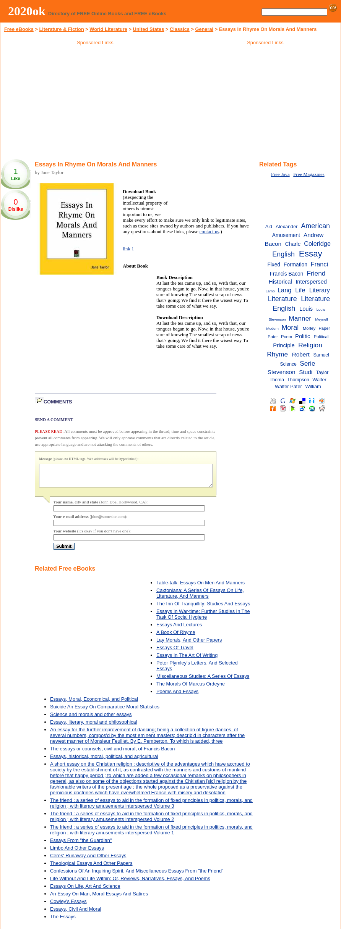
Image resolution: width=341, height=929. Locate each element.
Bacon (273, 243)
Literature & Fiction (61, 29)
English (283, 254)
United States (148, 29)
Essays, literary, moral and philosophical (93, 726)
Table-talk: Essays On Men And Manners (200, 587)
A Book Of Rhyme (175, 637)
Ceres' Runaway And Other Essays (88, 860)
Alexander (287, 226)
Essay (310, 253)
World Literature (108, 29)
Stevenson (282, 372)
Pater (273, 336)
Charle (292, 244)
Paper (324, 328)
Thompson (298, 379)
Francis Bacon (287, 274)
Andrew (313, 235)
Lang (284, 290)
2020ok (26, 11)
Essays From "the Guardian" (81, 845)
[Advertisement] (95, 102)
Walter (319, 379)
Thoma (277, 379)
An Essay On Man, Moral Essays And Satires (99, 898)
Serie (307, 363)
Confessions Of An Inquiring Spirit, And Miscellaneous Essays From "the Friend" (137, 875)
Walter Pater (288, 386)
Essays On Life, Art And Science (85, 891)
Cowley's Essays (68, 906)
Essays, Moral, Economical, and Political (94, 703)
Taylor (322, 372)
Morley (309, 328)
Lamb (270, 291)
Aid (269, 226)
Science (288, 364)
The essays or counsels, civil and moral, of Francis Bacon (112, 753)
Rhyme (277, 354)
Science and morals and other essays (91, 719)
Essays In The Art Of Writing (187, 660)
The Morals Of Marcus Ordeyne (190, 688)
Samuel (321, 355)
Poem (286, 336)
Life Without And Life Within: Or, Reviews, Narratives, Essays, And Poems (130, 883)
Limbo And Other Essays (77, 852)
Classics (180, 29)
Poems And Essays (177, 696)
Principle (284, 345)
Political (321, 336)
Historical (280, 282)
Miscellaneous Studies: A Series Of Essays (202, 681)
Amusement (286, 235)
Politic (302, 336)
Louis (306, 309)
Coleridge (317, 243)
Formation (295, 265)
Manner (300, 318)
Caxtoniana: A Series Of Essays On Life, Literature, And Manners (200, 597)
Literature (282, 299)
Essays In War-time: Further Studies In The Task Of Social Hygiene (203, 618)
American (315, 226)
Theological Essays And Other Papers (91, 868)
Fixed (273, 265)
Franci (319, 264)
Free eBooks (19, 29)
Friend (316, 273)
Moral (290, 327)
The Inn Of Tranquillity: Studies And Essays (203, 608)
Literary (319, 290)
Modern (272, 328)
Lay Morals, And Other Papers (189, 644)
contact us (209, 231)
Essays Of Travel (174, 652)
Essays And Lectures (179, 629)
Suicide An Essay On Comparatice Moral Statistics (104, 711)
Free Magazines (308, 174)
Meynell (321, 319)
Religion (310, 345)
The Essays (63, 921)
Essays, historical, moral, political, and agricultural (104, 761)
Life (300, 290)
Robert (301, 354)
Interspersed (311, 282)
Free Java (280, 174)
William (313, 386)
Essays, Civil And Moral (75, 913)
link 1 (128, 249)
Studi (305, 372)
